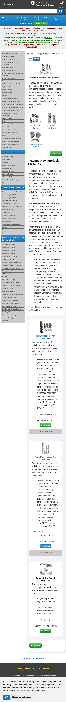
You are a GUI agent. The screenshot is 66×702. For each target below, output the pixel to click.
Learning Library (7, 174)
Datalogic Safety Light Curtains (12, 271)
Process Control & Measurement (12, 107)
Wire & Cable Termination (10, 144)
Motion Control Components (11, 224)
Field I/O (5, 81)
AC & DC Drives (7, 221)
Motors (4, 95)
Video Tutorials (7, 168)
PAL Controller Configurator (11, 282)
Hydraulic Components (9, 87)
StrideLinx (5, 230)
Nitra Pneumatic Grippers (10, 277)
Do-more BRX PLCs (8, 215)
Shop (30, 58)
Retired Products (7, 147)
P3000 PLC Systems (8, 253)
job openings (39, 671)
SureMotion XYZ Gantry (10, 306)
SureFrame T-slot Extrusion (11, 303)
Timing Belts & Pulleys (9, 315)
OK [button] (6, 697)
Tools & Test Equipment (9, 132)
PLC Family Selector (8, 244)
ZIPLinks (5, 320)
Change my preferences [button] (21, 697)
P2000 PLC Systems (8, 250)
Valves (4, 135)
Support (30, 23)
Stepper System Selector (10, 300)
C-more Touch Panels (9, 218)
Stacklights (5, 127)
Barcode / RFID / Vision (9, 53)
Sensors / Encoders (8, 124)
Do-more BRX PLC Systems (11, 262)
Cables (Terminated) (8, 59)
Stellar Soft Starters (9, 297)
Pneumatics (6, 233)
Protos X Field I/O (8, 288)
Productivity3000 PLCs (9, 200)
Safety (4, 121)
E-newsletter (6, 162)
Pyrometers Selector (8, 291)
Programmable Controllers (10, 110)
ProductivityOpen (7, 209)
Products (21, 23)
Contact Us (54, 18)
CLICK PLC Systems (8, 259)
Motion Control (7, 89)
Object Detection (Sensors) (11, 280)
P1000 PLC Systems (8, 247)
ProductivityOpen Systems (11, 268)
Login (38, 2)
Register (45, 2)
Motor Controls (7, 92)
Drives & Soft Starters (9, 70)
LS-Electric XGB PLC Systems (12, 265)
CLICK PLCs (6, 212)
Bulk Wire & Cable (8, 56)
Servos (4, 227)
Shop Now (56, 153)
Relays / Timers (7, 118)
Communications (7, 67)
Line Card (64, 18)
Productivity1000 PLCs (9, 195)
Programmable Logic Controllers (12, 192)
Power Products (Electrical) (11, 101)
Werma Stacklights (8, 318)
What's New (6, 159)
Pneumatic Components (10, 98)
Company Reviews (8, 171)
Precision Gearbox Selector (11, 285)
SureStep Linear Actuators (11, 312)
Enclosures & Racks (8, 78)
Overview (36, 58)
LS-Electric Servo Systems (11, 274)
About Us (46, 18)
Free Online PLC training (10, 180)
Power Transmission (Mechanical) (13, 104)
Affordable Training (8, 177)
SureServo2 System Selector (11, 309)
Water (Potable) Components (11, 138)
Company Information (33, 658)
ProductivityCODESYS (9, 203)
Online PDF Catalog (8, 165)
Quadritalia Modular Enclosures (12, 294)
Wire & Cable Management (10, 141)
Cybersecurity (6, 183)
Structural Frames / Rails (10, 130)
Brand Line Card (7, 156)
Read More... (38, 531)
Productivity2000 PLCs (9, 198)
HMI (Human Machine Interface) (12, 84)
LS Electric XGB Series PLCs (11, 206)
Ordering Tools (41, 23)
